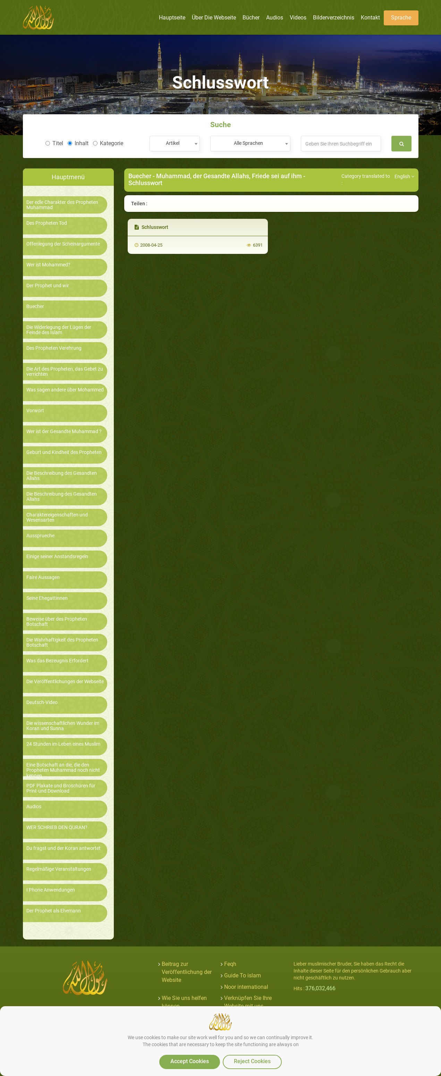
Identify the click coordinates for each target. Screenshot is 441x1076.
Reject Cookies (252, 1061)
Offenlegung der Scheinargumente (63, 244)
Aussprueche (40, 535)
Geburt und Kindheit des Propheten (64, 452)
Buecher (35, 306)
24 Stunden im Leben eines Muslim (63, 744)
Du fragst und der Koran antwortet (63, 848)
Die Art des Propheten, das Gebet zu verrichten (64, 371)
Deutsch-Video (42, 702)
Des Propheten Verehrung (54, 348)
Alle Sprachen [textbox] (248, 143)
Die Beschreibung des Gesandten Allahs (61, 476)
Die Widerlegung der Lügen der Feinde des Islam (58, 330)
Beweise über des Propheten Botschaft (56, 621)
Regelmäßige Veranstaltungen (58, 869)
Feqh (230, 964)
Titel (54, 143)
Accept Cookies (189, 1061)
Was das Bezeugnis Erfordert (57, 660)
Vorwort (35, 410)
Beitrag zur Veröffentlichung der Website (187, 972)
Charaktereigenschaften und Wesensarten (57, 517)
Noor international (246, 987)
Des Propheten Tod (46, 223)
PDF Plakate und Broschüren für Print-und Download (60, 788)
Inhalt (78, 143)
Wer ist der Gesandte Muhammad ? (64, 431)
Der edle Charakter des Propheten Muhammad (62, 205)
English (404, 176)
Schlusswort (151, 227)
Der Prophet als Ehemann (53, 910)
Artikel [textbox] (172, 143)
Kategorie (108, 143)
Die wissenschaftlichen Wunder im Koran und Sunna (62, 726)
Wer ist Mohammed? (48, 264)
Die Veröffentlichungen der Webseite (65, 681)
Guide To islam (242, 975)
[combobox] (175, 143)
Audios (33, 806)
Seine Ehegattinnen (47, 598)
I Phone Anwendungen (50, 890)
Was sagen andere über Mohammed (65, 389)
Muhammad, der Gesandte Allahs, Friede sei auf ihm (229, 176)
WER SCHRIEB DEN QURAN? (56, 827)
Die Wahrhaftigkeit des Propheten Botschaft (62, 642)
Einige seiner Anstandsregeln (57, 556)
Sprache (401, 17)
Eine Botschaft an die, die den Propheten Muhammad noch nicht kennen (63, 770)
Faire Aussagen (43, 577)
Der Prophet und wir (47, 285)
